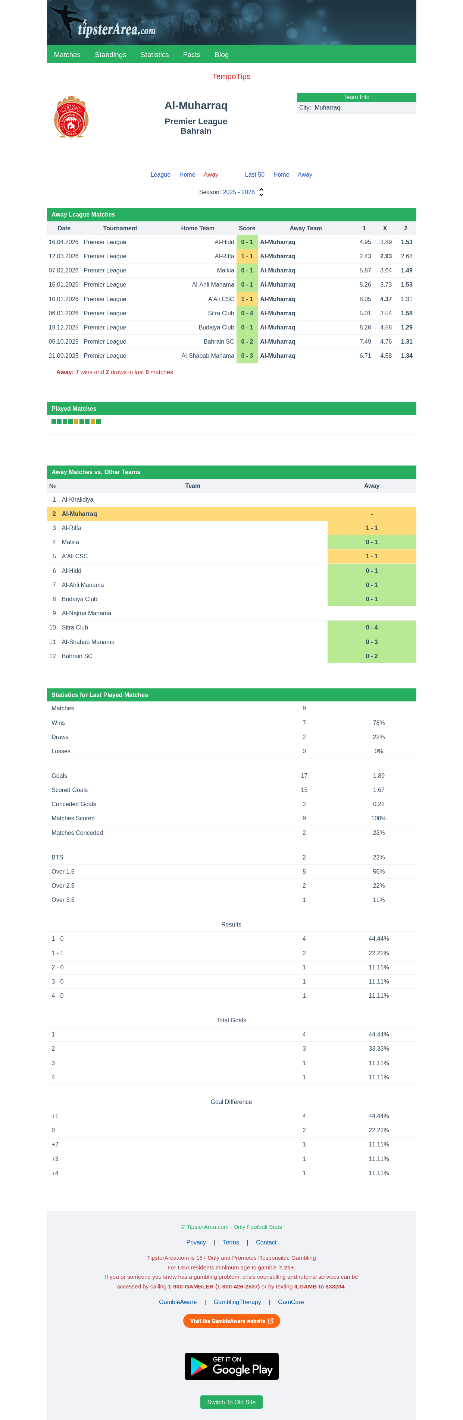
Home (187, 174)
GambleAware (178, 1302)
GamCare (291, 1302)
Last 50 (255, 174)
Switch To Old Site (231, 1402)
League (161, 174)
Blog (222, 55)
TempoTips (231, 76)
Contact (266, 1242)
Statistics (155, 55)
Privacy (196, 1242)
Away (305, 174)
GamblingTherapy (237, 1302)
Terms (231, 1242)
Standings (110, 55)
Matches (67, 55)
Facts (191, 55)
